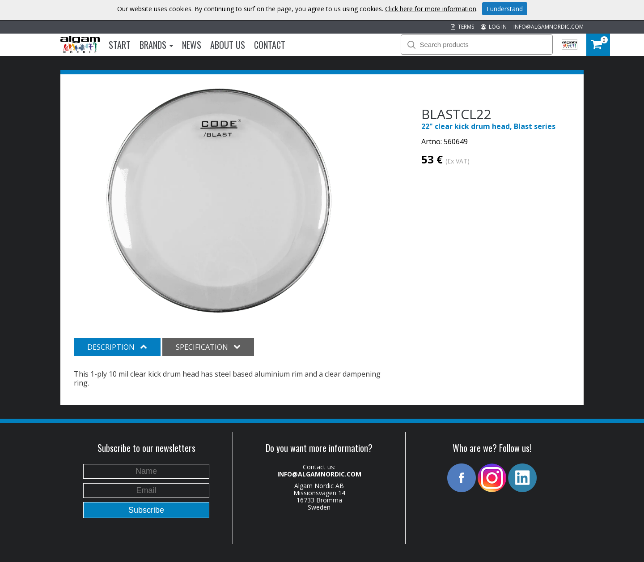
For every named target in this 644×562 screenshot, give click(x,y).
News (191, 44)
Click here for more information (430, 8)
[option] (219, 200)
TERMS (462, 26)
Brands (156, 44)
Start (120, 44)
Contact (269, 44)
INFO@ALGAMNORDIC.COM (548, 26)
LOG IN (494, 26)
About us (227, 44)
